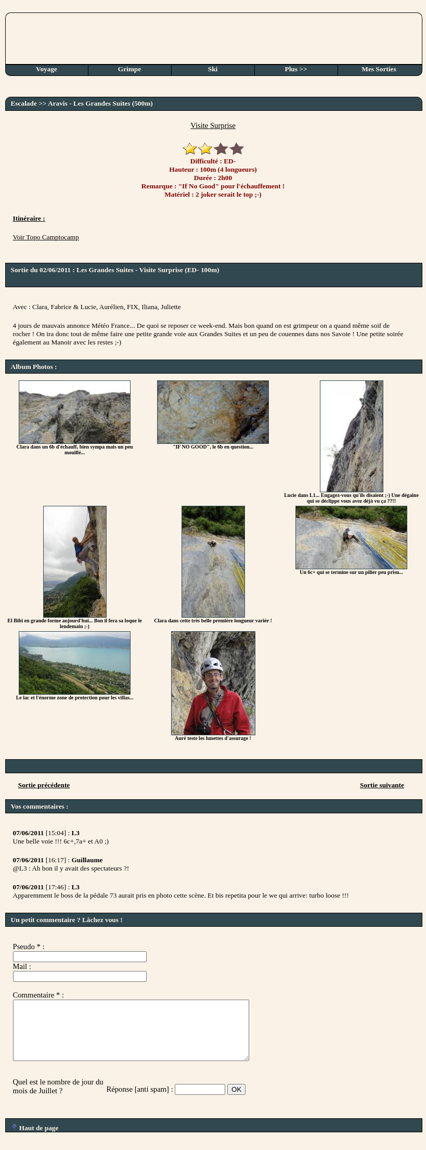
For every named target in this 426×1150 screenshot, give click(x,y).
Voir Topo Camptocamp (46, 237)
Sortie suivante (382, 785)
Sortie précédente (44, 785)
